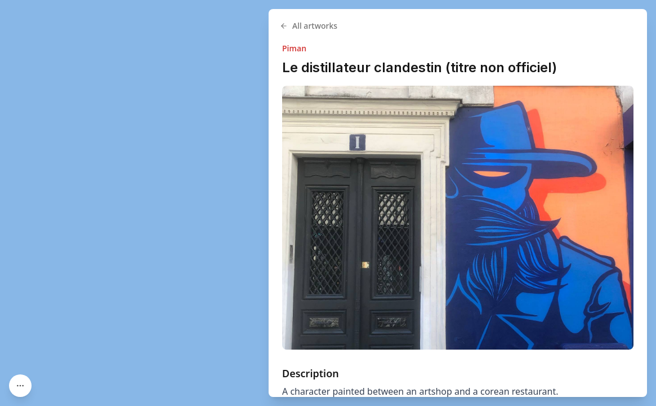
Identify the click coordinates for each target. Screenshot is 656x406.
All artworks (308, 25)
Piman (294, 48)
